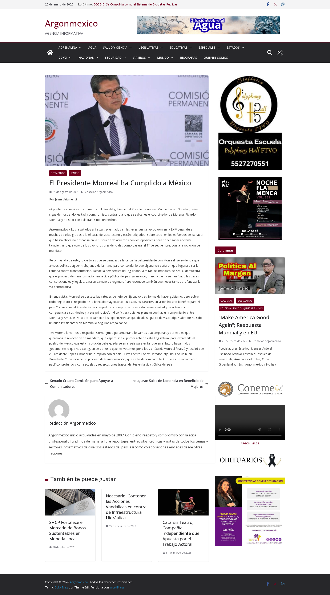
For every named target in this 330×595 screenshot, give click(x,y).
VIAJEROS (139, 58)
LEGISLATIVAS (148, 47)
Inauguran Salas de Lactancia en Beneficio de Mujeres (170, 383)
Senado (75, 173)
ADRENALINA (68, 47)
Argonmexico (71, 23)
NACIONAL (86, 58)
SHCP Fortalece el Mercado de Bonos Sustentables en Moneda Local (67, 530)
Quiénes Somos (216, 58)
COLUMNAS (226, 300)
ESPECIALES (207, 47)
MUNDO (163, 58)
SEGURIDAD (113, 58)
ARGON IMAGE (250, 443)
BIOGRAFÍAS (188, 58)
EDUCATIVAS (178, 47)
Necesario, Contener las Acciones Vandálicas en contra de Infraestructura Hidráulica (126, 507)
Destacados (58, 173)
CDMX (63, 58)
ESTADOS (233, 47)
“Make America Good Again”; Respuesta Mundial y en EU (244, 325)
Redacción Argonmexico (98, 192)
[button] (79, 47)
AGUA (92, 47)
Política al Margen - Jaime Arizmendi (241, 308)
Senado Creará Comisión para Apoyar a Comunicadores (79, 383)
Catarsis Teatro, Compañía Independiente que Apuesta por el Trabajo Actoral (180, 533)
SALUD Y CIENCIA (115, 47)
